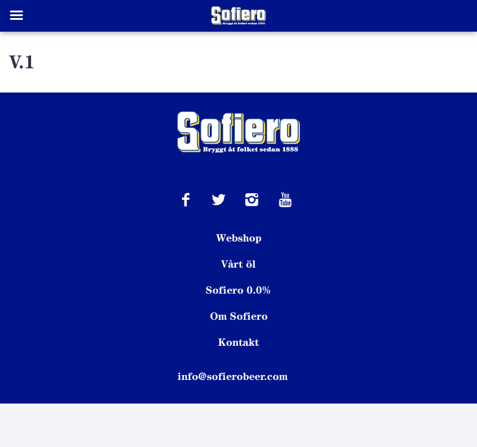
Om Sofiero (239, 316)
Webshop (238, 238)
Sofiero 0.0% (238, 290)
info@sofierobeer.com (233, 376)
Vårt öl (238, 264)
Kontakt (238, 342)
